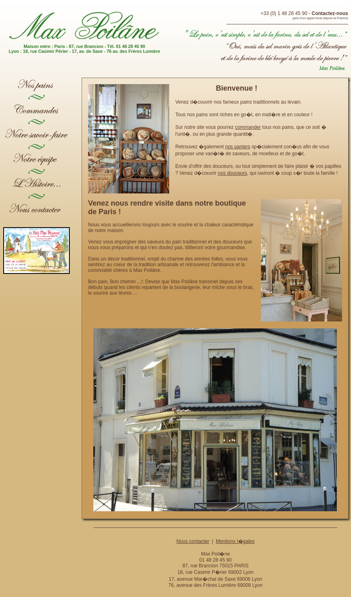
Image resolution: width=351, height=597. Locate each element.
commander (248, 127)
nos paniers (237, 147)
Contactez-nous (330, 13)
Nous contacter (193, 541)
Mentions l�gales (235, 541)
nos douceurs (232, 173)
